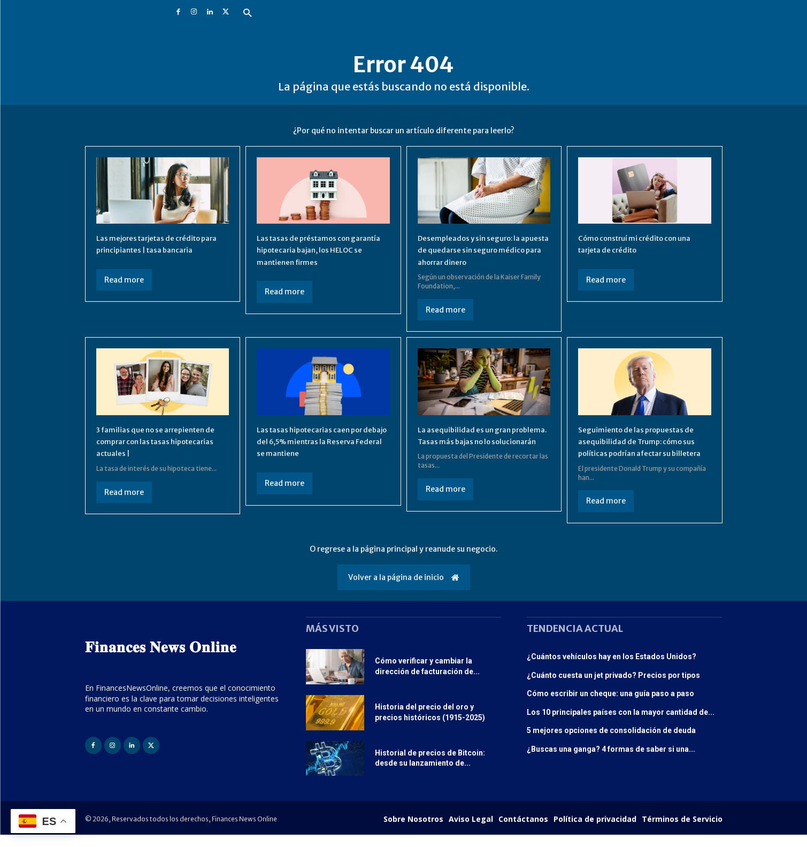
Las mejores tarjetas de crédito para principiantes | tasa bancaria (158, 249)
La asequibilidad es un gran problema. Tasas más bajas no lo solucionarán (482, 441)
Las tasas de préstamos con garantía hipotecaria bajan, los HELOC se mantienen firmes (318, 249)
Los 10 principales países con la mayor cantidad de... (620, 724)
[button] (247, 14)
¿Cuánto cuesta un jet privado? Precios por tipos (613, 687)
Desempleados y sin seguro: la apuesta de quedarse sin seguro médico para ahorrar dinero (481, 249)
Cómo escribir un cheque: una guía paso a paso (610, 705)
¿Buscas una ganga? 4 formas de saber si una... (611, 761)
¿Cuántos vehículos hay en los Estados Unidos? (611, 668)
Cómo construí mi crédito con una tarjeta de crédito (644, 243)
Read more (124, 291)
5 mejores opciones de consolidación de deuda (611, 742)
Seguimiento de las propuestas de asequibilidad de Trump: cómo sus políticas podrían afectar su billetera (644, 447)
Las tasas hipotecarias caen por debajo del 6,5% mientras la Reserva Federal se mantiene (319, 441)
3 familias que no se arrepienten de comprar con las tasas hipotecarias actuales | (160, 441)
